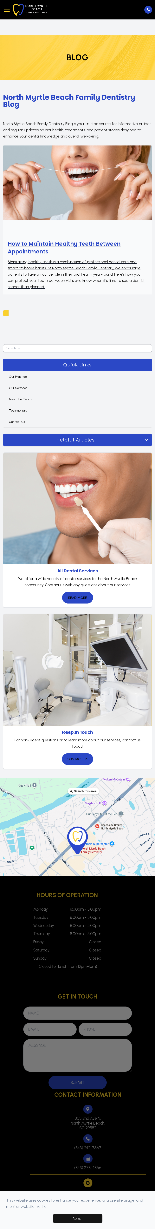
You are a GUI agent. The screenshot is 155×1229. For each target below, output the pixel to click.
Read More (77, 598)
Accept (78, 1218)
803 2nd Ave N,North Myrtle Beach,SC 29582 (94, 1123)
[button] (7, 10)
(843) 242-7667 (94, 1148)
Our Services (18, 388)
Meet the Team (20, 399)
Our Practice (18, 376)
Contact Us (17, 422)
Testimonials (18, 410)
